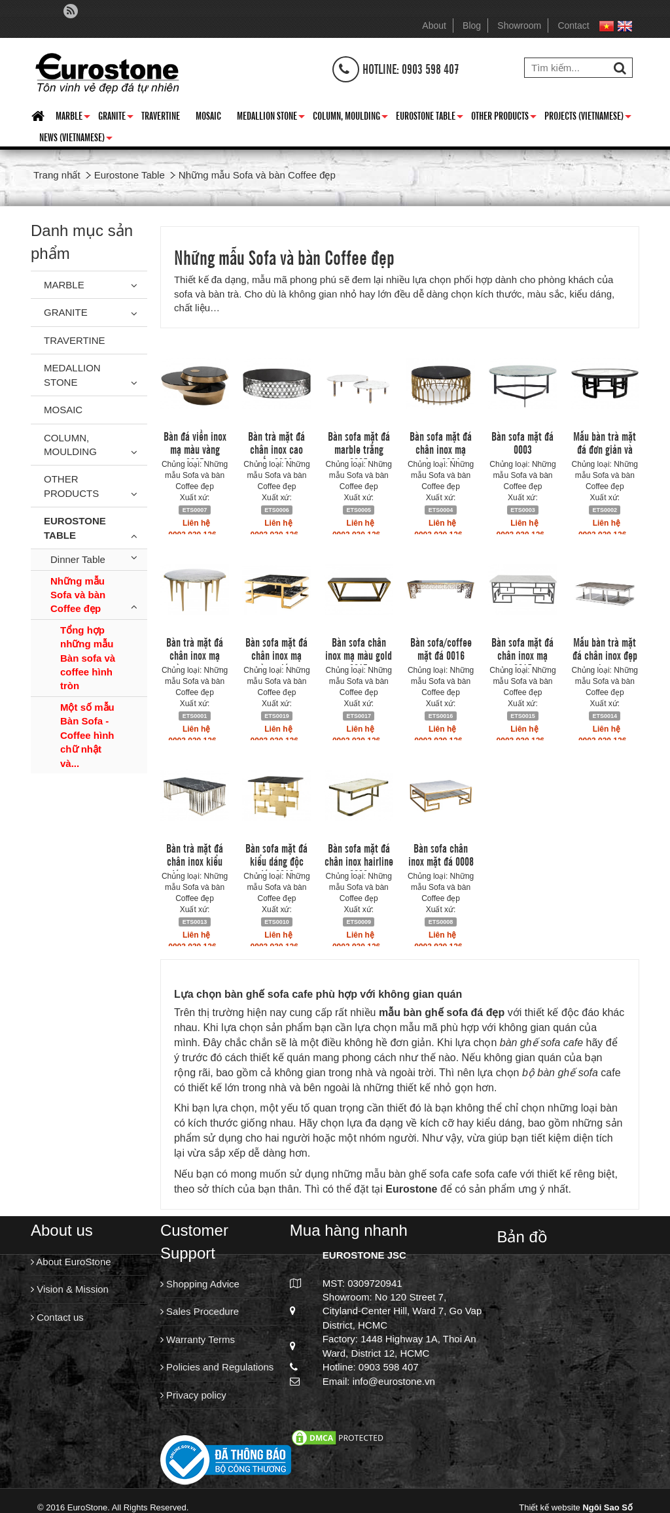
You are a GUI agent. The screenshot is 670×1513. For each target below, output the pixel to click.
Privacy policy (193, 1395)
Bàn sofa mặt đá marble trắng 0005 (359, 448)
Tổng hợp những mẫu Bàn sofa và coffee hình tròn (87, 658)
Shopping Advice (199, 1283)
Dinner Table (77, 559)
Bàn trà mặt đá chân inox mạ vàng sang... (194, 654)
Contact (573, 25)
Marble (73, 118)
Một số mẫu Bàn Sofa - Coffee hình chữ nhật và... (87, 735)
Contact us (57, 1317)
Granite (115, 118)
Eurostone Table (429, 118)
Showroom (519, 25)
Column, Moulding (350, 118)
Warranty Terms (197, 1339)
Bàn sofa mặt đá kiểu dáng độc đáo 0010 (276, 860)
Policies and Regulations (216, 1366)
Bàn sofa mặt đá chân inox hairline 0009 (359, 860)
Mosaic (208, 115)
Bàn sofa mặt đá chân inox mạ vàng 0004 (441, 448)
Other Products (504, 118)
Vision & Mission (70, 1289)
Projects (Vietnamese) (587, 118)
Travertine (160, 115)
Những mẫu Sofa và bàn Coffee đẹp (77, 595)
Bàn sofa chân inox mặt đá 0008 (441, 854)
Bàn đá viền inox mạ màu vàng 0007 (195, 448)
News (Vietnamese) (76, 139)
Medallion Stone (271, 118)
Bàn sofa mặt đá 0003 (522, 442)
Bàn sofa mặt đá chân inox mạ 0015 (522, 654)
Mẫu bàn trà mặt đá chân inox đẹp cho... (605, 654)
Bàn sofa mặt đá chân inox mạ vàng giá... (276, 654)
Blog (472, 25)
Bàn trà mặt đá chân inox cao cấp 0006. (276, 448)
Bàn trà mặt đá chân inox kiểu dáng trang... (194, 860)
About (434, 25)
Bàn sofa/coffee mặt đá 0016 (441, 648)
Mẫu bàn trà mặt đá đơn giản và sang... (604, 448)
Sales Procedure (199, 1311)
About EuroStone (71, 1261)
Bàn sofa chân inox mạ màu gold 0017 (358, 654)
